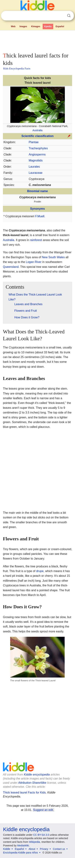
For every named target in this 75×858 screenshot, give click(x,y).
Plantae (33, 142)
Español (60, 26)
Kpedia (48, 26)
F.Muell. (40, 216)
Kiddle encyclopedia (37, 774)
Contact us (59, 848)
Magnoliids (35, 160)
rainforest (36, 240)
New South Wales (53, 257)
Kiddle (6, 848)
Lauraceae (35, 172)
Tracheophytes (38, 148)
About (32, 848)
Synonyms (37, 208)
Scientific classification (37, 136)
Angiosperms (37, 154)
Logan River (33, 261)
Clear (61, 16)
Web (13, 26)
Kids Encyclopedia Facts (16, 68)
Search (68, 16)
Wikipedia (34, 841)
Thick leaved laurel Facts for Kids (24, 792)
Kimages (35, 26)
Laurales (34, 166)
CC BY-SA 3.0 (41, 834)
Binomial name (37, 191)
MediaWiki (23, 845)
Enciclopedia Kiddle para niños (20, 852)
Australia (37, 130)
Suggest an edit (43, 809)
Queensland (11, 266)
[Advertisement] (37, 41)
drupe (40, 571)
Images (23, 26)
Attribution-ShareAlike (32, 782)
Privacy (44, 848)
